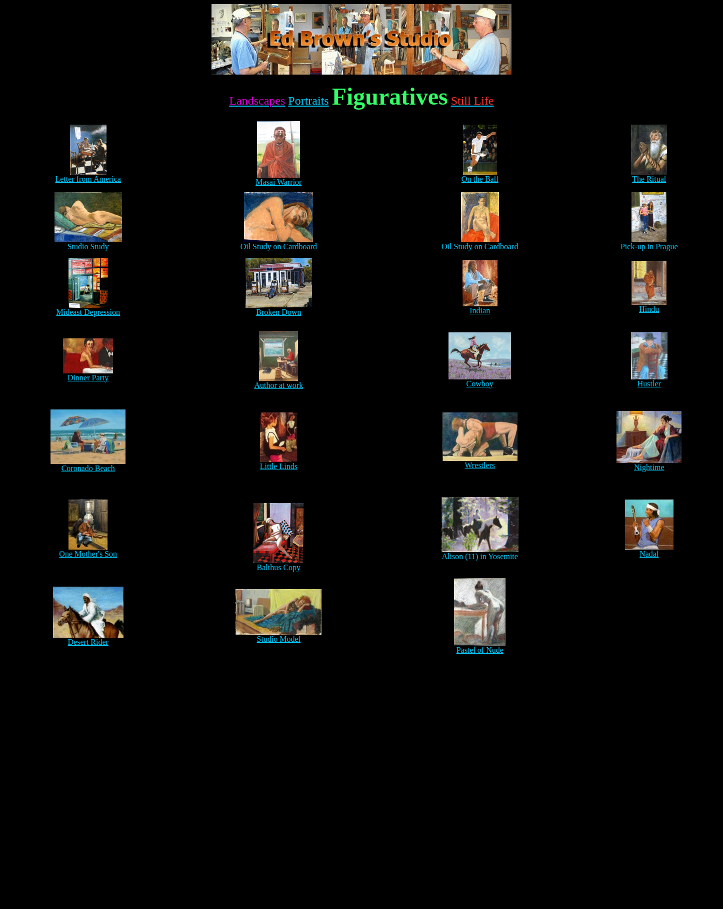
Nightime (649, 467)
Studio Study (88, 243)
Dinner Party (88, 374)
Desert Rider (88, 642)
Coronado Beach (88, 468)
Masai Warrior (279, 178)
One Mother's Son (88, 554)
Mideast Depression (88, 312)
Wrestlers (479, 465)
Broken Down (278, 312)
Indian (480, 310)
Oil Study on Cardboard (278, 243)
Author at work (278, 385)
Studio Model (279, 639)
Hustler (649, 383)
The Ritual (649, 175)
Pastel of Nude (480, 650)
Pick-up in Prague (649, 243)
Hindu (649, 309)
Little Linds (279, 466)
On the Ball (480, 175)
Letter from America (88, 175)
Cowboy (480, 383)
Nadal (649, 554)
